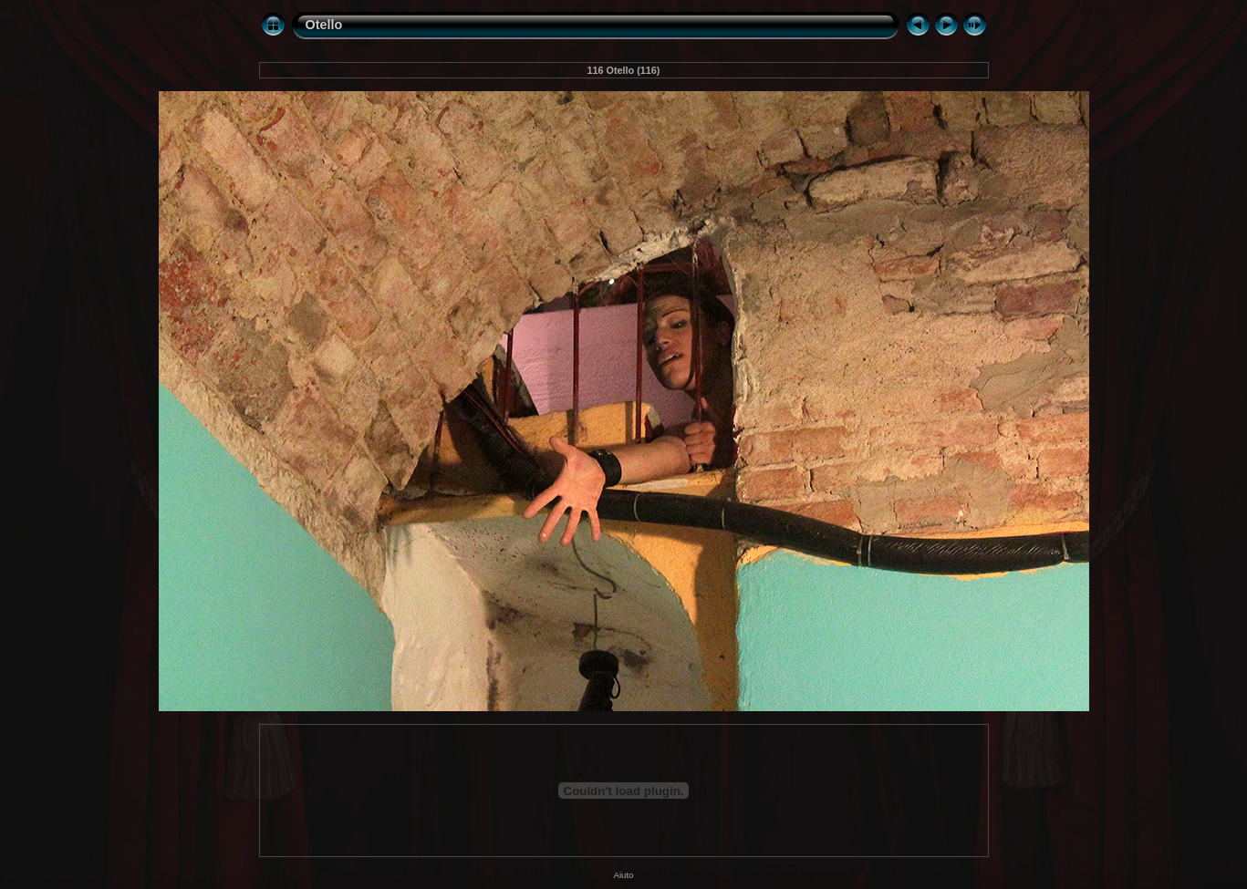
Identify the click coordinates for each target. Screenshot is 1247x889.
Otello (324, 24)
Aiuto (624, 875)
